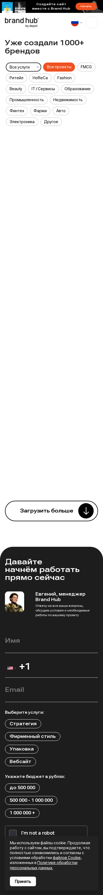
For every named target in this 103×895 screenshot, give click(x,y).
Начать (86, 6)
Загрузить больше (46, 511)
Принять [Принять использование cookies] (23, 881)
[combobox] (11, 670)
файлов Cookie (67, 858)
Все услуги (20, 67)
